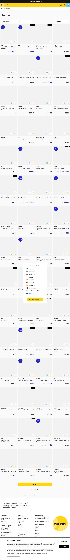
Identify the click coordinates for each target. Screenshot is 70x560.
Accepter (64, 546)
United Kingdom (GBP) (32, 290)
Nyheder (20, 525)
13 (31, 495)
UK (36, 536)
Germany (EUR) (30, 285)
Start (3, 12)
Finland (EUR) (30, 277)
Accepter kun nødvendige (13, 556)
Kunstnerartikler (22, 517)
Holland (37, 533)
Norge (36, 527)
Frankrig (37, 530)
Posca (19, 535)
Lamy (19, 533)
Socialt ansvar (4, 529)
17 (37, 495)
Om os (2, 519)
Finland (37, 529)
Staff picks (21, 527)
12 (29, 495)
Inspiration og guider (6, 525)
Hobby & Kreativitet (23, 518)
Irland (36, 532)
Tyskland (37, 535)
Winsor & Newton (22, 537)
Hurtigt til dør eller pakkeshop (35, 1)
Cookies (3, 535)
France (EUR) (30, 282)
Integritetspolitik (5, 534)
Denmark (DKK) (30, 274)
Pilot (19, 531)
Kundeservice (4, 516)
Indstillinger (64, 541)
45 (43, 495)
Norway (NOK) (30, 271)
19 (40, 495)
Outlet (19, 524)
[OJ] (35, 8)
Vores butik (3, 521)
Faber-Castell (21, 534)
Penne (6, 12)
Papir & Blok (21, 521)
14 (32, 495)
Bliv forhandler (4, 528)
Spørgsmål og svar (5, 518)
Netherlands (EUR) (31, 288)
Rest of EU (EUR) (31, 293)
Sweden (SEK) (30, 269)
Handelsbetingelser (6, 532)
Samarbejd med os (5, 527)
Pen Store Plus (4, 524)
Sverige (37, 526)
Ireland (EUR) (30, 279)
